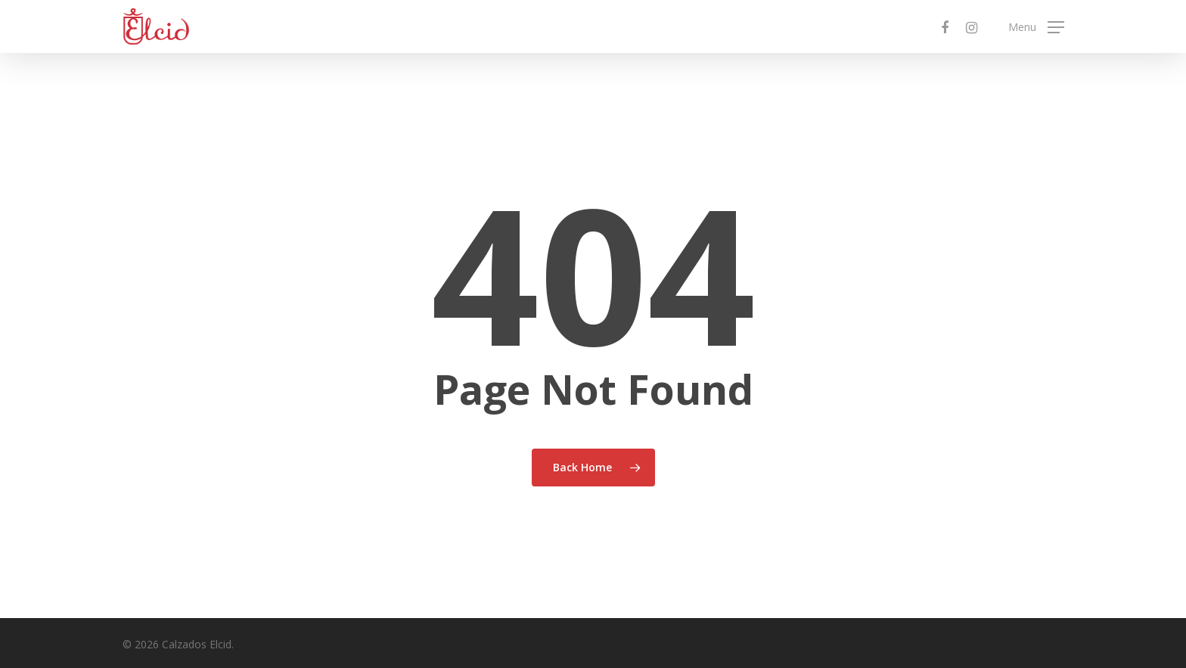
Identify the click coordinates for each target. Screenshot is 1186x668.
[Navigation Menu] (1036, 27)
